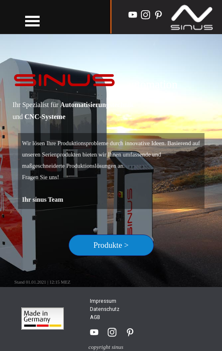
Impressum (103, 301)
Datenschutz (104, 309)
